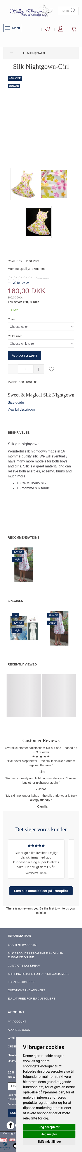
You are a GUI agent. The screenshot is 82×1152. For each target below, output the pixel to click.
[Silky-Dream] (31, 10)
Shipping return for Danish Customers (38, 973)
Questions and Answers (26, 990)
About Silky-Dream (22, 945)
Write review (21, 282)
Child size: (15, 336)
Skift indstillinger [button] (49, 1141)
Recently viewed (22, 664)
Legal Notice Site (21, 982)
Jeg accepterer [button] (49, 1127)
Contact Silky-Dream (24, 965)
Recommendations (23, 537)
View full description (21, 409)
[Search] (73, 11)
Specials (15, 601)
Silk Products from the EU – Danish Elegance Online (35, 955)
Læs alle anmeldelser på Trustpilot (41, 891)
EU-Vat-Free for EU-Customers (31, 998)
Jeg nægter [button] (49, 1134)
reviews (42, 278)
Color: (12, 319)
